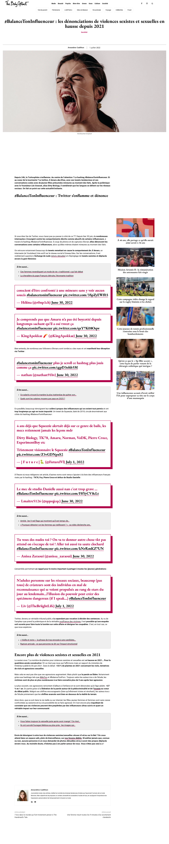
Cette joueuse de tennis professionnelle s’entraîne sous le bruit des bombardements (135, 331)
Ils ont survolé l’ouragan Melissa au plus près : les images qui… (47, 725)
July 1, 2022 (75, 461)
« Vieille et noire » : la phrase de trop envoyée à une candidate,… (48, 640)
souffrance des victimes (70, 621)
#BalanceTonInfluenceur (87, 449)
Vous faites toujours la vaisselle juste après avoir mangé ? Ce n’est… (50, 721)
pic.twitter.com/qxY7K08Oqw (76, 328)
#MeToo (43, 677)
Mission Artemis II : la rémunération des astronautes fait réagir (135, 271)
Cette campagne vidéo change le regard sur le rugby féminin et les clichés (135, 300)
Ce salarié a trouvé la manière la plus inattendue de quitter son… (48, 395)
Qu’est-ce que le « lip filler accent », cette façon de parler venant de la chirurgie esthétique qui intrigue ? (135, 363)
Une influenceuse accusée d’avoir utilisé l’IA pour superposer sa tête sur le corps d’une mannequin (135, 395)
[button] (152, 4)
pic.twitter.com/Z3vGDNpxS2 (40, 454)
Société (84, 32)
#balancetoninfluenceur (44, 294)
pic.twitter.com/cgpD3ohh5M (55, 367)
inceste (97, 688)
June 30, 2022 (62, 302)
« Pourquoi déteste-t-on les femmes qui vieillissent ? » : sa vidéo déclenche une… (55, 525)
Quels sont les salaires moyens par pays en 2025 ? (42, 398)
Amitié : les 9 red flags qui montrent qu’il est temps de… (44, 521)
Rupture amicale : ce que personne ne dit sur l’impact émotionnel (48, 644)
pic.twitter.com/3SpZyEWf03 (85, 294)
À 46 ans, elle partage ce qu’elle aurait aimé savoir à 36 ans (135, 241)
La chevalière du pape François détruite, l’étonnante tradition (46, 275)
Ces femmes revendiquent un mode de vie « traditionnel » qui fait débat (51, 271)
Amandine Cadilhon (76, 48)
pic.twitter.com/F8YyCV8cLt (76, 493)
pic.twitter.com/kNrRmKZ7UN (79, 548)
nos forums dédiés (73, 738)
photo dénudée (58, 256)
